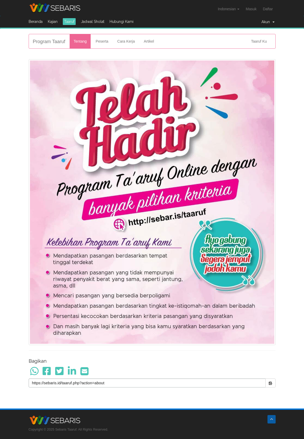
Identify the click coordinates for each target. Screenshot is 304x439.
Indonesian (228, 9)
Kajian (53, 21)
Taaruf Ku (259, 41)
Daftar (268, 9)
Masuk (251, 9)
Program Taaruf (49, 41)
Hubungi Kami (121, 21)
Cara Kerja (126, 41)
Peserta (102, 41)
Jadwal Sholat (92, 21)
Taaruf (69, 21)
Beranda (36, 21)
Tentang (80, 41)
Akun (268, 22)
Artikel (149, 41)
